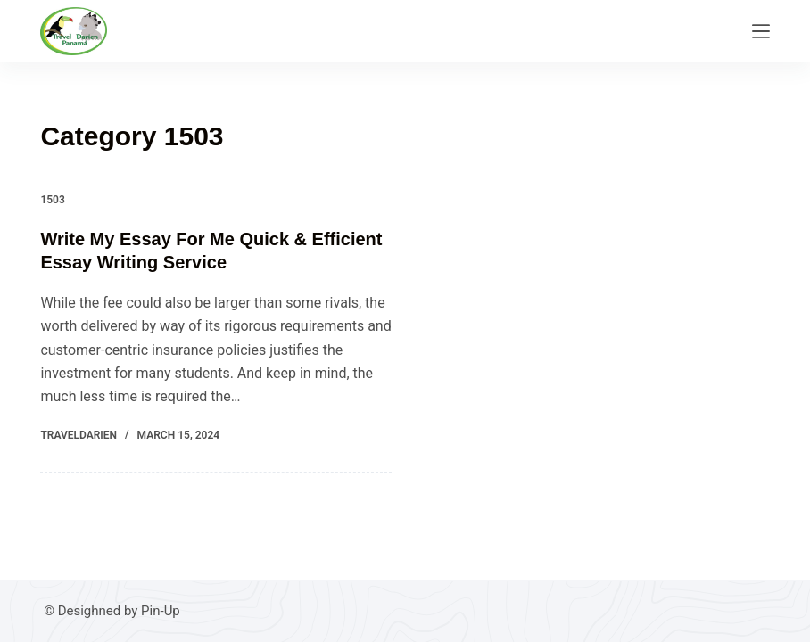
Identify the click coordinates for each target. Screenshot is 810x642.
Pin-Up (160, 611)
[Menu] (761, 31)
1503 (52, 199)
